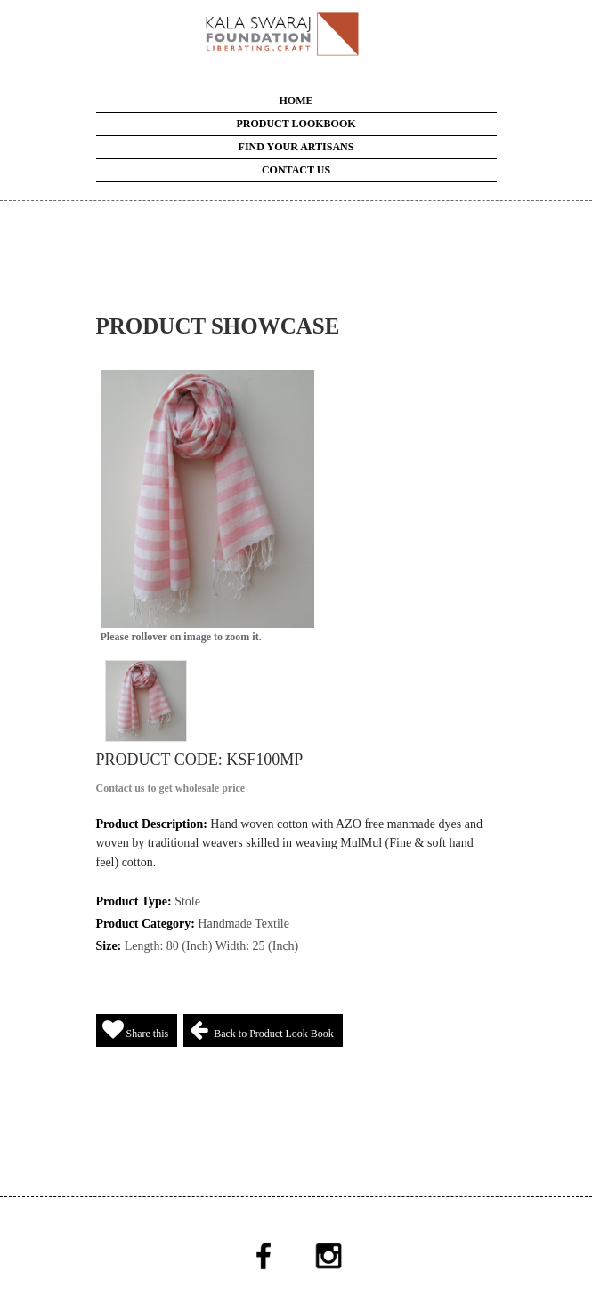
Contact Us (296, 170)
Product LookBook (295, 123)
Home (296, 100)
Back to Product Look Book (262, 1029)
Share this (135, 1029)
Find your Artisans (296, 147)
